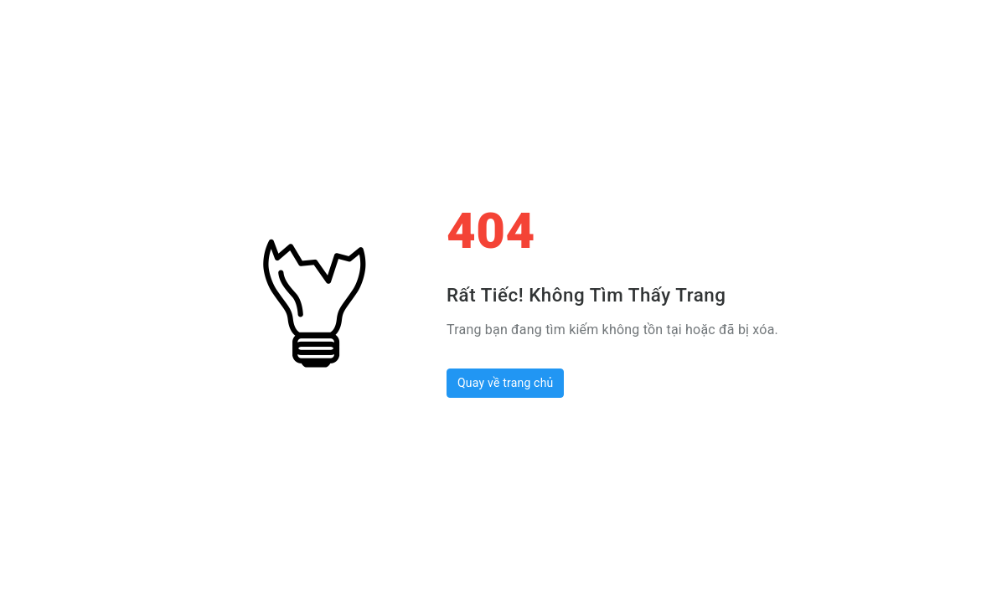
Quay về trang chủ (505, 382)
